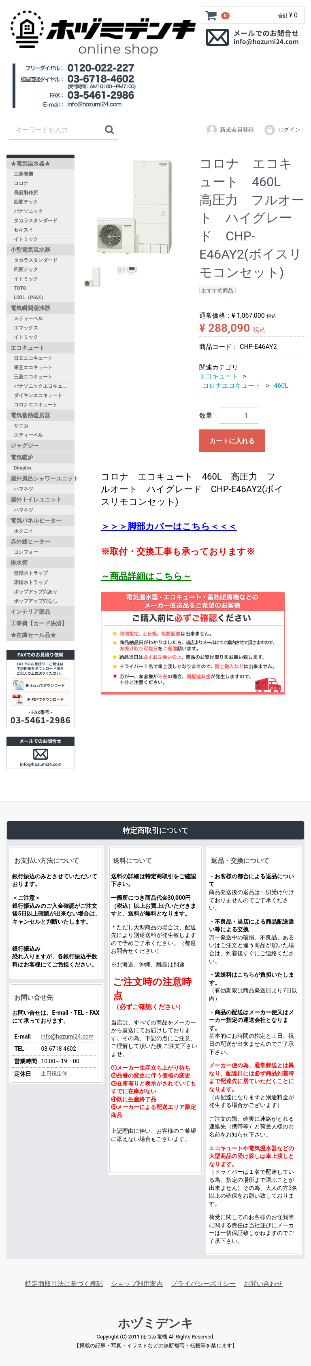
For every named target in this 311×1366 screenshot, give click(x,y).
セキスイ (23, 230)
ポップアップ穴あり (36, 592)
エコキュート (28, 347)
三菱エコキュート (33, 377)
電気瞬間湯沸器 (30, 308)
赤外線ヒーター (30, 541)
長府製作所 (26, 192)
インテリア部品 (30, 611)
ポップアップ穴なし (36, 601)
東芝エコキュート (33, 367)
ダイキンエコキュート (38, 395)
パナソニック (28, 211)
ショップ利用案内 (137, 1283)
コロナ (21, 183)
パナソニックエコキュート (43, 386)
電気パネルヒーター (36, 520)
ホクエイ (23, 531)
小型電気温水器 (30, 249)
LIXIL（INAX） (30, 297)
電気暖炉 (22, 457)
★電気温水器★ (30, 163)
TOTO (20, 288)
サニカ (21, 426)
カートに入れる (232, 441)
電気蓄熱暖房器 (30, 415)
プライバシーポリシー (203, 1283)
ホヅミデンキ (155, 1323)
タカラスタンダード (36, 220)
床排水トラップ (31, 582)
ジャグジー (25, 445)
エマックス (26, 328)
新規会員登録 (230, 130)
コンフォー (26, 552)
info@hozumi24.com (67, 1036)
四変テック (26, 202)
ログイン (282, 130)
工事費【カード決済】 (39, 623)
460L (281, 385)
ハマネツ (23, 489)
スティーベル (28, 318)
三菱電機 (23, 174)
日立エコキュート (33, 358)
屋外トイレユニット (36, 499)
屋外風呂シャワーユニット (43, 478)
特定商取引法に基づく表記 (64, 1283)
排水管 (19, 562)
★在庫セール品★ (33, 635)
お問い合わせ (263, 1283)
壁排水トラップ (31, 573)
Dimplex (23, 468)
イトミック (26, 239)
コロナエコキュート (36, 405)
